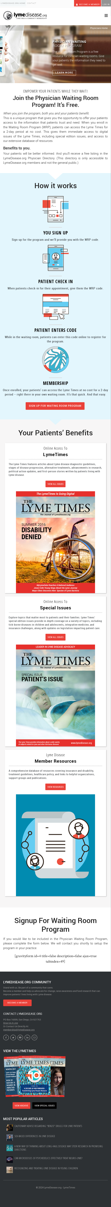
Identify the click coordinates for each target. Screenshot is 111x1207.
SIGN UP (55, 405)
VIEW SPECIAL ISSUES (45, 1103)
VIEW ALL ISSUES (55, 483)
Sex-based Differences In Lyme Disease (36, 1133)
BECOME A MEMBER (21, 1000)
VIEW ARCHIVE (20, 1103)
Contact (34, 3)
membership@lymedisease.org (19, 1027)
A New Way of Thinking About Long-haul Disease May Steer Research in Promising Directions (54, 1145)
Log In (105, 3)
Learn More (64, 72)
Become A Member (84, 3)
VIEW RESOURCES (55, 784)
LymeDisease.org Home (14, 3)
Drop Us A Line (10, 1020)
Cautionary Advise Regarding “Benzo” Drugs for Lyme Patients (50, 1123)
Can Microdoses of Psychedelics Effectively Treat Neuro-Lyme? (50, 1156)
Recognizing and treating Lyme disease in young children (47, 1166)
